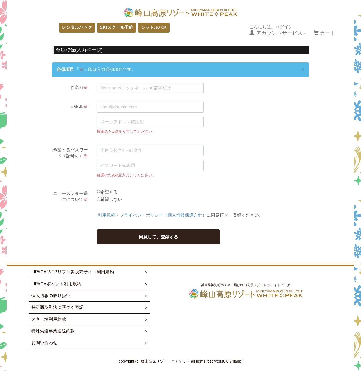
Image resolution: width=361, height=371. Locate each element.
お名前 (79, 87)
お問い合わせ (89, 342)
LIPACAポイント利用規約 (89, 284)
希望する (109, 191)
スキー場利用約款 (89, 319)
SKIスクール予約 (116, 27)
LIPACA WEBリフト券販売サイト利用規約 (89, 272)
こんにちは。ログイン (277, 30)
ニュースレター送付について (70, 196)
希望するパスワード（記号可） (70, 153)
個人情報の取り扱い (89, 295)
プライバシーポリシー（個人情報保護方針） (163, 215)
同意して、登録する (158, 237)
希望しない (111, 199)
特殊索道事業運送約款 (89, 331)
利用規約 (106, 215)
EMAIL (79, 106)
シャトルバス (154, 27)
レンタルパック (77, 27)
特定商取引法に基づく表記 (89, 307)
